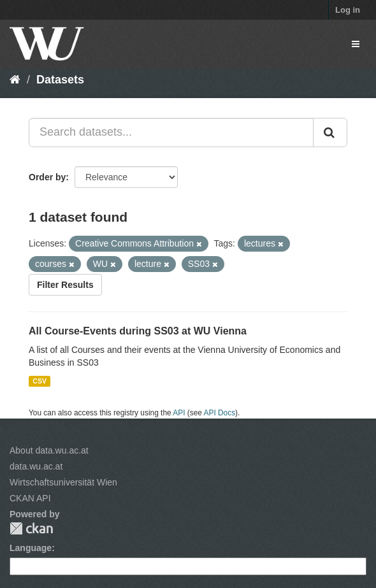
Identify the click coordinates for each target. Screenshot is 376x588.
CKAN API (30, 498)
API (179, 412)
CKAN (31, 528)
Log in (347, 10)
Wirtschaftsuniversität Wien (63, 482)
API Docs (220, 412)
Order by (47, 177)
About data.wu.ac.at (49, 450)
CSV (40, 381)
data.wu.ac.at (36, 466)
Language (31, 548)
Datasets (60, 79)
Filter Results (65, 285)
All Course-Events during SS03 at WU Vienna (138, 331)
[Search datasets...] (171, 132)
